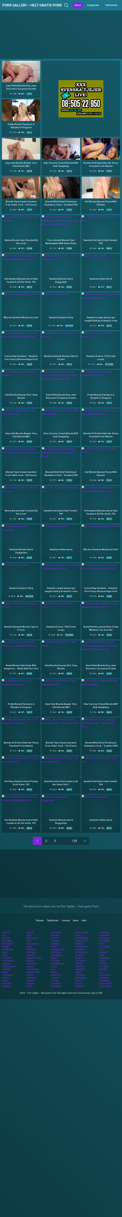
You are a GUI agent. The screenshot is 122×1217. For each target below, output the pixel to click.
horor (102, 939)
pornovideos (105, 979)
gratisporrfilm (58, 945)
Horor (76, 916)
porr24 (54, 934)
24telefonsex (9, 962)
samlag (55, 976)
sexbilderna (32, 939)
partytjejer (7, 937)
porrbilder (104, 976)
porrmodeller (82, 928)
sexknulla (104, 928)
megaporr (80, 971)
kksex (54, 942)
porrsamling (32, 965)
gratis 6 (6, 928)
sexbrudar (31, 959)
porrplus (79, 982)
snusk (54, 962)
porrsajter (104, 962)
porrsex (79, 979)
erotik (78, 931)
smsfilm (79, 951)
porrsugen (104, 934)
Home (87, 5)
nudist (29, 971)
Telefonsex (53, 916)
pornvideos (105, 971)
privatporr (56, 979)
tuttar (5, 968)
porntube (103, 973)
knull (4, 948)
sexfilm (30, 976)
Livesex (66, 916)
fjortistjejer (80, 973)
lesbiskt (103, 948)
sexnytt (30, 951)
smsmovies (81, 948)
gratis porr (31, 934)
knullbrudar (7, 945)
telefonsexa (81, 942)
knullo (102, 956)
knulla (29, 982)
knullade (6, 982)
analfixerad (81, 937)
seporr (54, 973)
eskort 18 (56, 971)
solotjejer (31, 948)
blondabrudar (82, 934)
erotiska (55, 956)
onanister (80, 965)
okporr (78, 968)
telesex (6, 973)
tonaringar (7, 971)
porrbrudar (104, 942)
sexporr (79, 954)
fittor (29, 937)
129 (74, 837)
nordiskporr (8, 939)
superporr (80, 945)
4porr (29, 931)
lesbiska (55, 937)
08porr (54, 954)
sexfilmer (104, 931)
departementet (34, 954)
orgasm (30, 962)
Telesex (39, 916)
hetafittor (7, 954)
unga (28, 942)
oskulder (79, 962)
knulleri (6, 942)
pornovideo (105, 982)
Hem (84, 916)
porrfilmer (56, 928)
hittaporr (79, 939)
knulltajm (55, 939)
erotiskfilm (7, 956)
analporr (30, 956)
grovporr (30, 979)
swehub (6, 965)
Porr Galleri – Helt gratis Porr (36, 5)
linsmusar (31, 973)
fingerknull (104, 954)
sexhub (103, 959)
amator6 (6, 959)
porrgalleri (104, 937)
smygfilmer (57, 951)
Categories (102, 5)
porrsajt (103, 965)
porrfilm (55, 931)
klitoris (78, 976)
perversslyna (33, 968)
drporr (5, 976)
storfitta (30, 945)
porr (4, 931)
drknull (29, 928)
